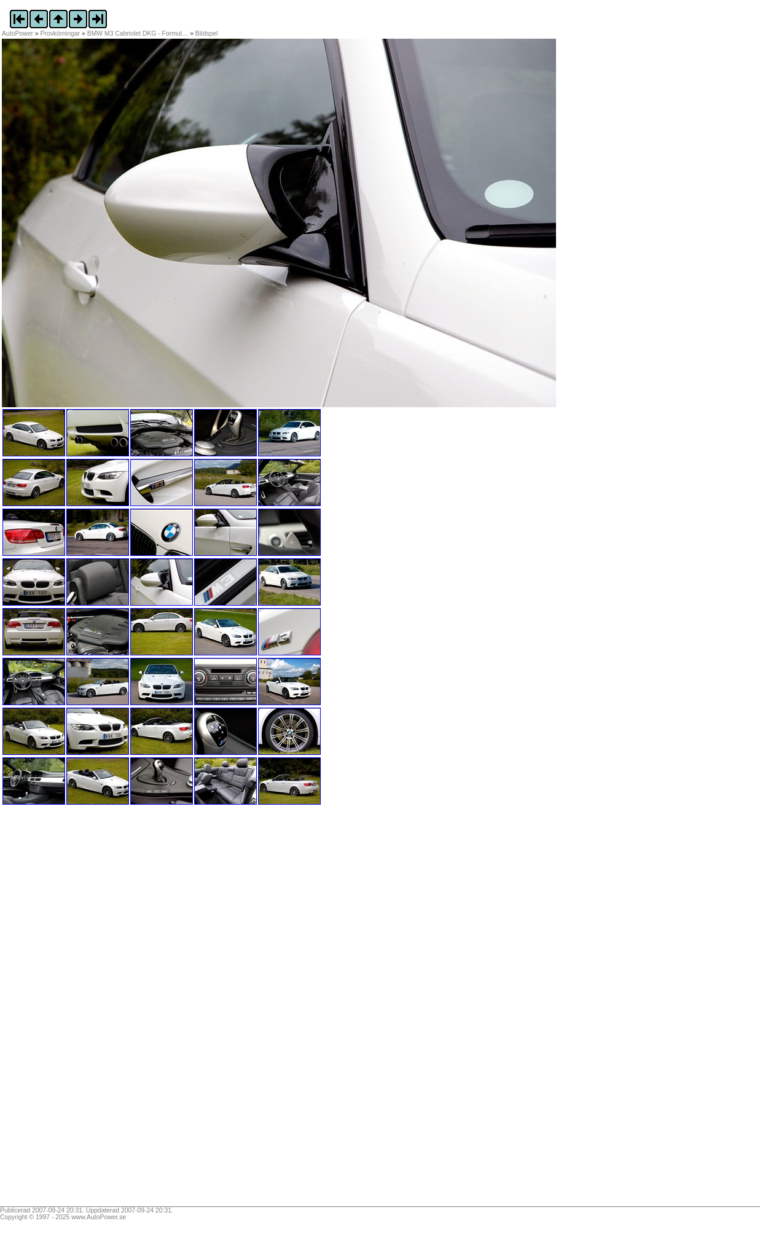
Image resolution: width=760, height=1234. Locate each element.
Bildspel (206, 33)
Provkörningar (60, 33)
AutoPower (17, 33)
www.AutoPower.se (98, 1217)
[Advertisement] (78, 1010)
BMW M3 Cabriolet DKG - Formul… (138, 33)
